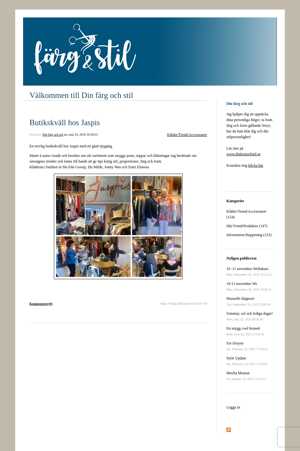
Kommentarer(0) (41, 304)
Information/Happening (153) (248, 235)
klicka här (256, 165)
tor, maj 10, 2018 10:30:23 (81, 134)
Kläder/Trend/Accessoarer (187, 134)
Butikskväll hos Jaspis (64, 122)
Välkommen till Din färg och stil (81, 95)
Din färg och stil (52, 134)
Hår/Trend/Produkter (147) (246, 226)
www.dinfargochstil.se (243, 154)
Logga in (233, 407)
